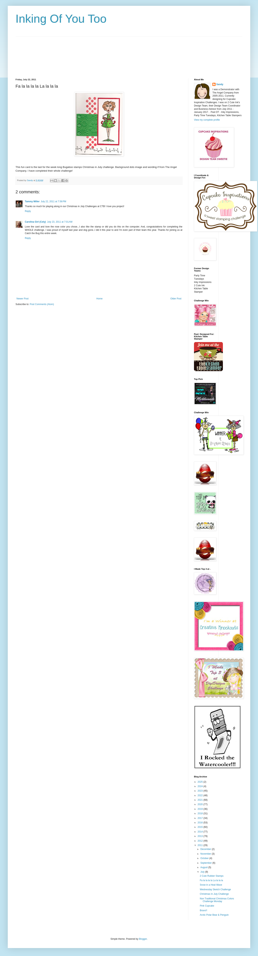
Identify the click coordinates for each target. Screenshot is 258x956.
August (204, 867)
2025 (200, 782)
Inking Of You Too (61, 18)
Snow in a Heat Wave (211, 884)
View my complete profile (207, 119)
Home (99, 298)
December (206, 849)
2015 (200, 827)
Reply (28, 211)
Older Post (175, 298)
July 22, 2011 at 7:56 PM (53, 201)
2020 (200, 804)
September (206, 863)
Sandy (219, 84)
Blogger (143, 939)
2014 (200, 831)
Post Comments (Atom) (42, 304)
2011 (200, 845)
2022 (200, 795)
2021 (200, 800)
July (202, 871)
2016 (200, 822)
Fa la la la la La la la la (211, 880)
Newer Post (22, 298)
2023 (200, 790)
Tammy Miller (32, 201)
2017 (200, 818)
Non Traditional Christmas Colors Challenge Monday (217, 900)
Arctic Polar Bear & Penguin (214, 915)
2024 (200, 786)
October (204, 858)
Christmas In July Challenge (214, 894)
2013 (200, 836)
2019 (200, 809)
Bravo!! (203, 910)
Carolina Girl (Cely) (35, 221)
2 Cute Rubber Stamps (211, 876)
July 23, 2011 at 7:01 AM (59, 221)
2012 (200, 840)
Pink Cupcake (207, 905)
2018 (200, 813)
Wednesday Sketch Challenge (215, 889)
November (206, 853)
